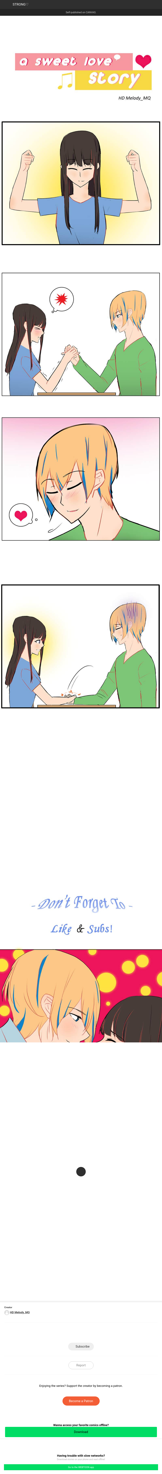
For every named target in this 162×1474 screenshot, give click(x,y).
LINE (52, 1333)
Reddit (109, 1333)
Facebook (66, 1333)
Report (81, 1365)
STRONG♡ (21, 4)
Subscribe (83, 1346)
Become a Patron (81, 1401)
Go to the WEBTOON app (81, 1467)
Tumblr (95, 1333)
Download (81, 1432)
